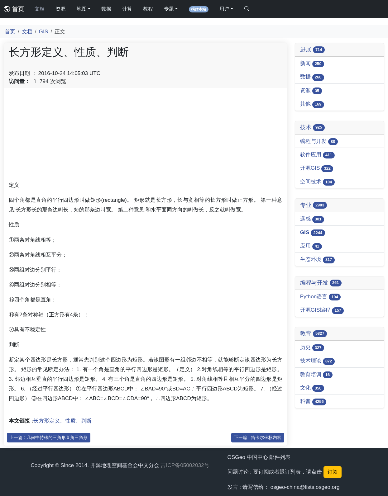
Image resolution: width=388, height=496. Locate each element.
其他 (312, 104)
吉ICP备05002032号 (184, 465)
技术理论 (317, 361)
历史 (312, 347)
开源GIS (316, 168)
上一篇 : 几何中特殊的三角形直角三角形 (49, 437)
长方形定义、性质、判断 (62, 421)
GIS (43, 31)
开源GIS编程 (322, 310)
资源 (60, 9)
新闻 (312, 63)
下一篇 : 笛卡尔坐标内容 (257, 437)
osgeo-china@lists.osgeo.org (305, 487)
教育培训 (316, 374)
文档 (40, 9)
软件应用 (317, 154)
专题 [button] (169, 9)
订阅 (333, 472)
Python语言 (320, 296)
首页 (14, 9)
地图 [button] (82, 9)
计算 (127, 9)
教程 (148, 9)
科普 (313, 401)
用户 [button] (224, 9)
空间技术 (317, 182)
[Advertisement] (145, 136)
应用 (311, 246)
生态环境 (317, 259)
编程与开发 (319, 141)
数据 (106, 9)
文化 (312, 388)
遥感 (312, 219)
